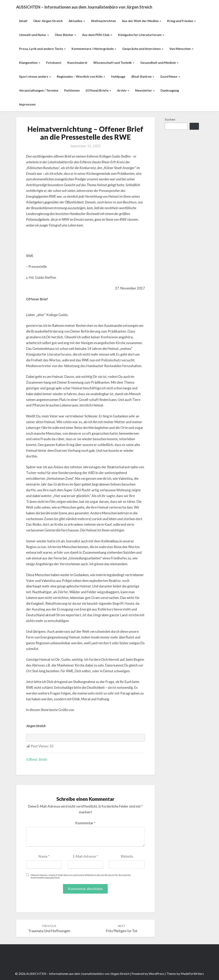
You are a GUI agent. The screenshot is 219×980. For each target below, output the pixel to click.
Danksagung (170, 90)
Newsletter (145, 90)
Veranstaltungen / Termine (38, 90)
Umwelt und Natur (34, 35)
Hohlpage (118, 76)
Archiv (123, 90)
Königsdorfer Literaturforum (141, 35)
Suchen (170, 119)
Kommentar (85, 823)
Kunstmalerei (77, 62)
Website (127, 856)
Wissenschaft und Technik (113, 62)
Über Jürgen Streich (48, 21)
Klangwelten (29, 62)
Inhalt (23, 21)
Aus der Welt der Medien (141, 21)
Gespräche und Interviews (142, 48)
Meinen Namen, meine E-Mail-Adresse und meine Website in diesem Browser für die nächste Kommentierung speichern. (81, 876)
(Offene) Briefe (98, 90)
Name (44, 856)
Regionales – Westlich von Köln (81, 76)
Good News (170, 76)
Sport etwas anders (35, 76)
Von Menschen (181, 48)
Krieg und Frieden (181, 21)
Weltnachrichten (103, 21)
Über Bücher (65, 35)
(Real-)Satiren (142, 76)
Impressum (27, 104)
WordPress (156, 973)
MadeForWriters (192, 973)
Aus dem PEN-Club (97, 35)
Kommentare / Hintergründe (94, 48)
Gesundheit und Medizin (159, 62)
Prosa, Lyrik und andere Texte (42, 48)
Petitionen (72, 90)
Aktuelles (77, 21)
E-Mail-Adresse (85, 856)
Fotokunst (53, 62)
